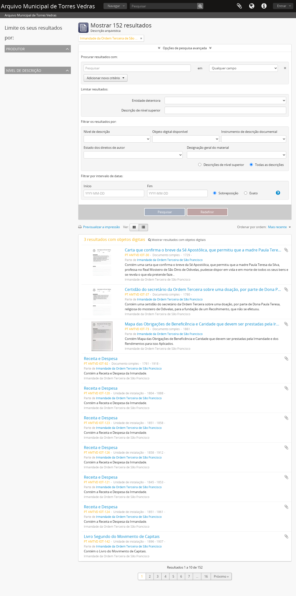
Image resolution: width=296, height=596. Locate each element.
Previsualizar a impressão (99, 227)
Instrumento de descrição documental (249, 131)
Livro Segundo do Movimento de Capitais (122, 536)
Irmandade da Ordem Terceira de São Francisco (40, 61)
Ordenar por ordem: (252, 227)
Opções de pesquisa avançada (185, 48)
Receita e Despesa (100, 358)
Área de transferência (239, 6)
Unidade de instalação (22, 89)
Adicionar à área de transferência (286, 250)
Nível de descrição (23, 70)
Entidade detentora (146, 100)
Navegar (114, 6)
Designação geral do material (208, 147)
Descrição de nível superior (140, 110)
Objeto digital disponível (170, 131)
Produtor (15, 48)
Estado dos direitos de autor (104, 147)
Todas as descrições (267, 164)
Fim (150, 186)
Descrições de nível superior (221, 164)
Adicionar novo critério (105, 78)
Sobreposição (225, 193)
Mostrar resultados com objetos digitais (177, 240)
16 (206, 576)
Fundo (10, 94)
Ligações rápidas (264, 6)
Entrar (281, 6)
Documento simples (20, 83)
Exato (251, 193)
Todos (10, 55)
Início (87, 186)
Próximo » (221, 576)
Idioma (251, 6)
